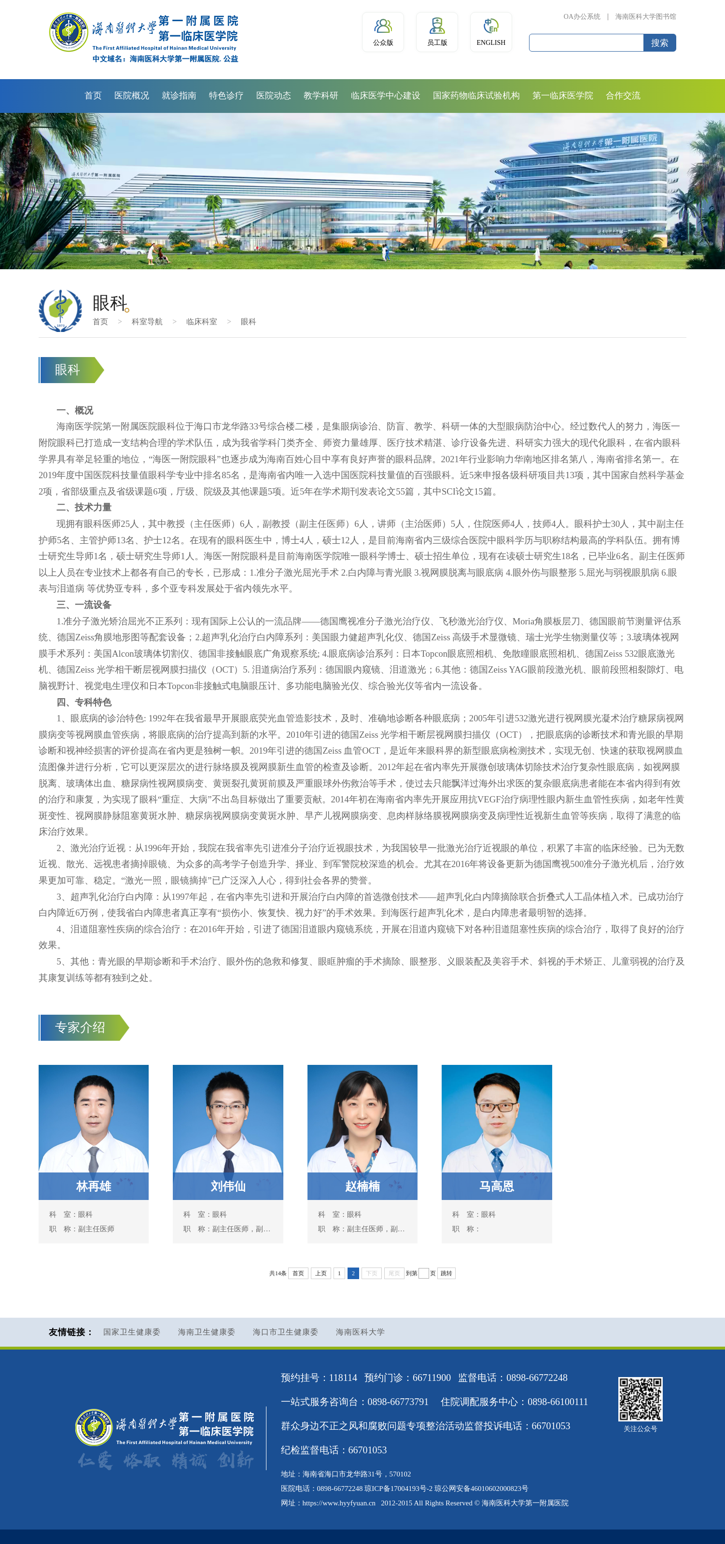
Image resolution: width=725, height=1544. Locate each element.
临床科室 (201, 321)
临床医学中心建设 (385, 95)
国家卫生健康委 (132, 1332)
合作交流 (623, 95)
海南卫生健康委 (207, 1332)
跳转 (446, 1273)
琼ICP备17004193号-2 (398, 1488)
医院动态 (273, 95)
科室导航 (147, 321)
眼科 (248, 321)
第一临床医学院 (562, 95)
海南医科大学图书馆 (645, 17)
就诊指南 (179, 95)
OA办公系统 (582, 17)
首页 (93, 95)
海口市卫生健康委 (286, 1332)
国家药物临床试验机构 (476, 95)
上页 (321, 1273)
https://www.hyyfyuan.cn (339, 1503)
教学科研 (321, 95)
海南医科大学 (360, 1332)
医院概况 (131, 95)
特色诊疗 (226, 95)
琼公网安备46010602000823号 (481, 1488)
